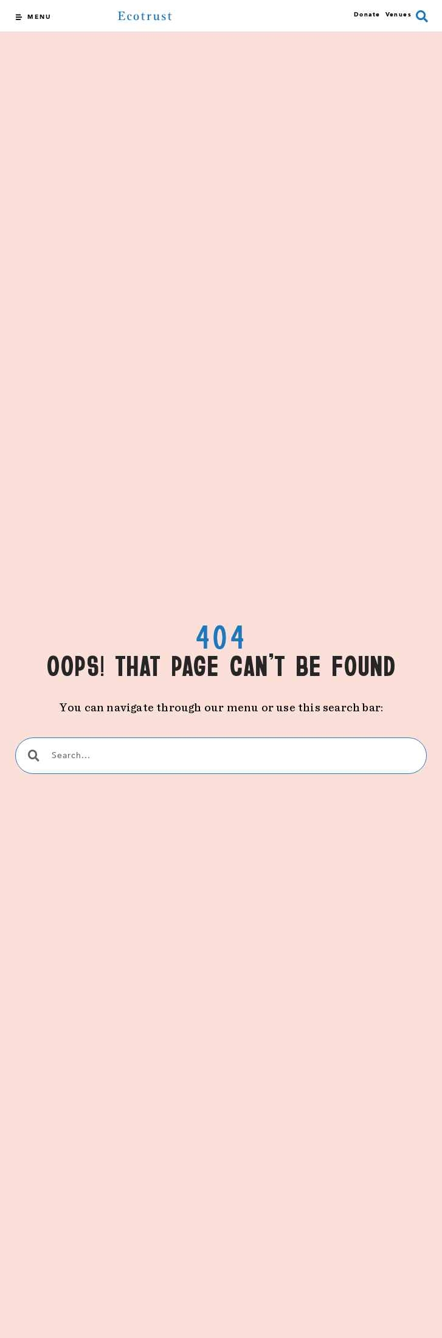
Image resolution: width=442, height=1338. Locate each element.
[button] (422, 16)
